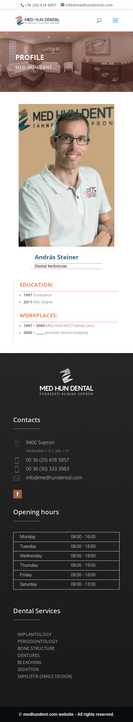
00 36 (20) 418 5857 (47, 460)
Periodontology (38, 641)
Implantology (35, 634)
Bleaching (30, 662)
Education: (36, 284)
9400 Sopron (40, 442)
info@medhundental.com (54, 477)
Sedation (28, 669)
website (66, 714)
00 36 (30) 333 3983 (47, 468)
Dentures (29, 655)
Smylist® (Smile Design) (45, 676)
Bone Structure (36, 648)
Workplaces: (38, 315)
